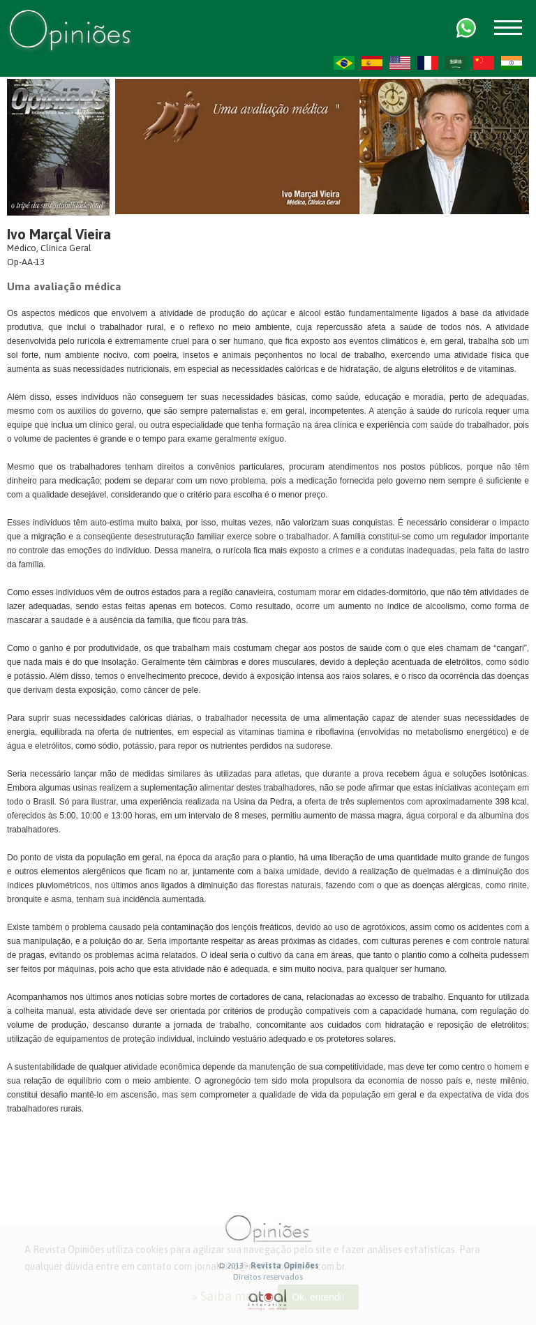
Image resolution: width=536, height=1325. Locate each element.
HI (511, 63)
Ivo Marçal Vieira (59, 234)
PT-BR (344, 63)
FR (427, 63)
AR (455, 63)
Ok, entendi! (318, 1297)
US (399, 63)
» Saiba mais (226, 1296)
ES (372, 63)
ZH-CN (483, 63)
